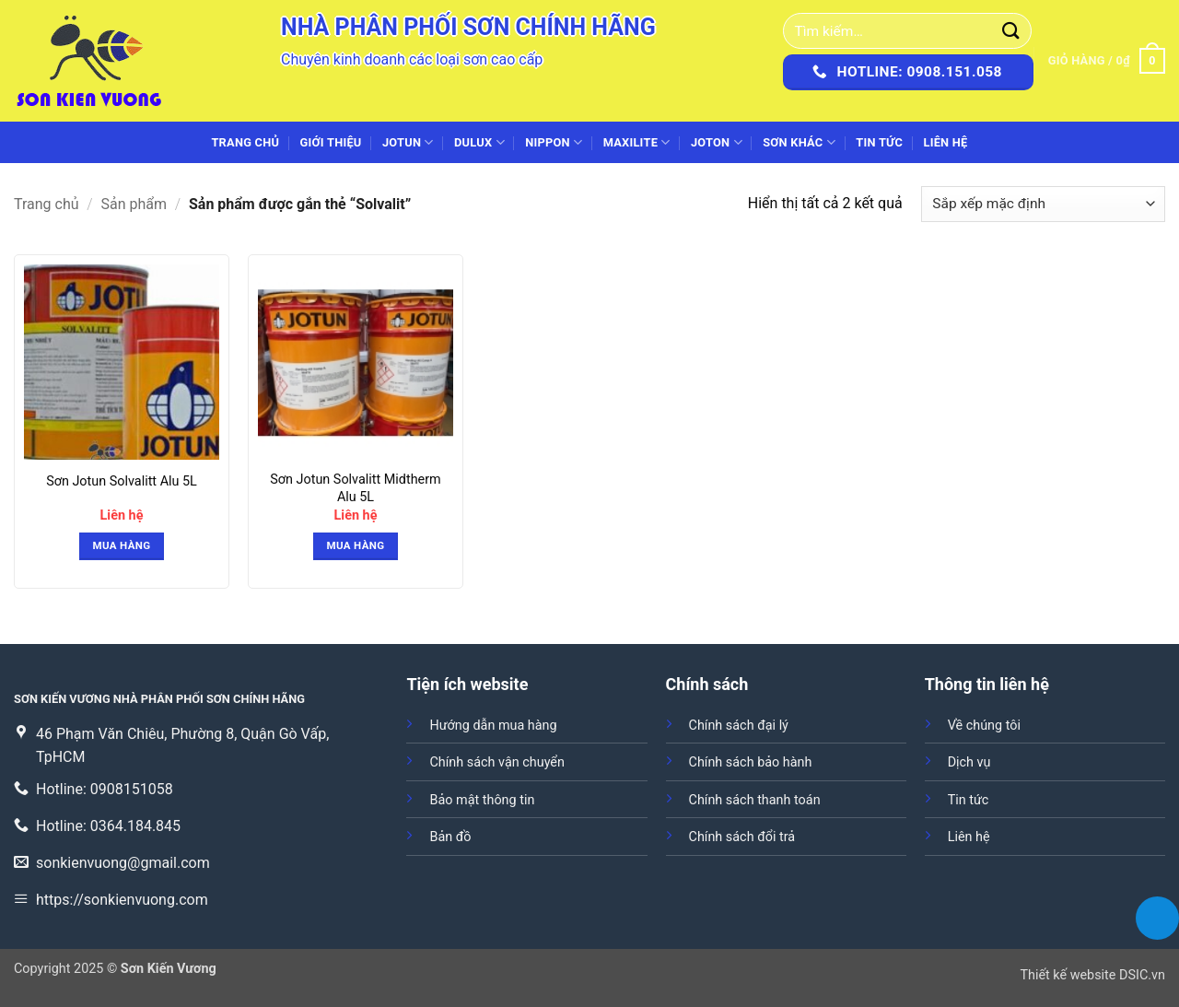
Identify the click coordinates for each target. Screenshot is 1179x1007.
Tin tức (879, 142)
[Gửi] (1011, 31)
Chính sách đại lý (738, 725)
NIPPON (553, 142)
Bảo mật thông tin (481, 800)
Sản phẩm (134, 204)
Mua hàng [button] (122, 545)
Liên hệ (945, 142)
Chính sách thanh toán (755, 800)
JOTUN (408, 142)
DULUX (479, 142)
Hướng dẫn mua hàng (492, 725)
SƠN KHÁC (799, 142)
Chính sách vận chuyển (496, 762)
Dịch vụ (969, 762)
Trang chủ (245, 142)
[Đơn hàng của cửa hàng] (1043, 204)
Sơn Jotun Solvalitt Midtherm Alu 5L (355, 488)
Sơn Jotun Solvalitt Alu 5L (121, 481)
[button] (1106, 61)
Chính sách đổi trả (742, 837)
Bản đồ (450, 837)
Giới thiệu (331, 142)
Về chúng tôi (984, 725)
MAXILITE (637, 142)
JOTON (716, 142)
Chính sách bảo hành (750, 762)
